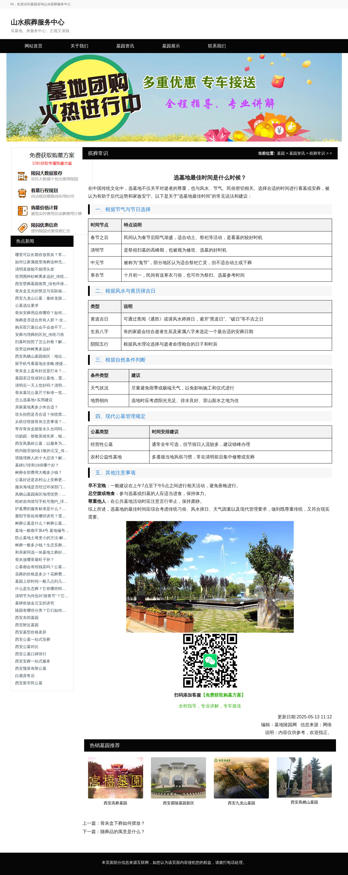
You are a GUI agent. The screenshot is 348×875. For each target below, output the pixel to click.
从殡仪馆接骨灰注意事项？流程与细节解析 (52, 421)
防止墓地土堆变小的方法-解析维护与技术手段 (55, 537)
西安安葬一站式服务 (32, 661)
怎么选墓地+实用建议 (34, 400)
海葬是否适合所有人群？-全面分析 (45, 320)
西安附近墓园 (27, 625)
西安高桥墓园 (115, 803)
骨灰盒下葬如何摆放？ (122, 823)
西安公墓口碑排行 (30, 654)
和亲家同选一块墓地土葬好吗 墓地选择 (49, 552)
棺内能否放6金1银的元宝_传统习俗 (45, 450)
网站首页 (33, 46)
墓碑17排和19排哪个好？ (37, 465)
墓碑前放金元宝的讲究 (34, 603)
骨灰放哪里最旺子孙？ (34, 559)
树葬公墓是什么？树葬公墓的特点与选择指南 (54, 523)
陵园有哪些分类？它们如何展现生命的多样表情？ (58, 610)
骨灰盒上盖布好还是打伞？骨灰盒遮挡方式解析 (56, 371)
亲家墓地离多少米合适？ (36, 407)
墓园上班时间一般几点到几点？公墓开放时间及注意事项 (64, 581)
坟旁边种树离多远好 (32, 349)
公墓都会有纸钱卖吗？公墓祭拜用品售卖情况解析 (58, 567)
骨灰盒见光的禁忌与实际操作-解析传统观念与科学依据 (62, 291)
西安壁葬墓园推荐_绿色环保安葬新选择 (49, 283)
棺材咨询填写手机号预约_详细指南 (45, 501)
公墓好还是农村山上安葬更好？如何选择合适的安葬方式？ (66, 479)
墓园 (281, 153)
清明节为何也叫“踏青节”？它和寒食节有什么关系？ (59, 596)
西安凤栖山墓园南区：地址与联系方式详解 (52, 356)
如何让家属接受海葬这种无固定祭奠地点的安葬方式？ (62, 262)
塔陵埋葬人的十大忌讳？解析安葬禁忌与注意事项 (58, 458)
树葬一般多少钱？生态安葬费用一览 (46, 545)
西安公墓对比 (27, 646)
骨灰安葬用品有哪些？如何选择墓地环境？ (52, 312)
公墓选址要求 (27, 305)
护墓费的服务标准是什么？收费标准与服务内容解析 (60, 508)
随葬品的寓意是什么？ (122, 831)
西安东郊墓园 (27, 617)
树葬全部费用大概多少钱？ (38, 472)
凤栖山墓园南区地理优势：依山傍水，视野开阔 (56, 494)
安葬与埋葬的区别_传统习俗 (39, 334)
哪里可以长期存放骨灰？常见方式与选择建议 (54, 254)
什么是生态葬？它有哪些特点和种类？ (48, 588)
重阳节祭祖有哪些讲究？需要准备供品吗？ (52, 516)
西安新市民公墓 (28, 683)
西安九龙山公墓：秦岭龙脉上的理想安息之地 (54, 298)
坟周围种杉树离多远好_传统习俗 (43, 276)
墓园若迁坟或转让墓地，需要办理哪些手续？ (54, 378)
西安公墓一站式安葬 (32, 639)
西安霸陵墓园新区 (178, 803)
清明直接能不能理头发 (34, 269)
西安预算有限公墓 (30, 668)
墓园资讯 (297, 153)
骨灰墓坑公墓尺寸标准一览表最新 (44, 392)
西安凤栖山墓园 (304, 802)
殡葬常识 (317, 153)
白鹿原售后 (25, 675)
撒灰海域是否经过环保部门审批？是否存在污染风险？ (62, 487)
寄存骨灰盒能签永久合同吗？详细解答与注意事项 (58, 429)
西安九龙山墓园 (241, 803)
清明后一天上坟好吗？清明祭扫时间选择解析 (54, 385)
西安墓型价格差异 (30, 632)
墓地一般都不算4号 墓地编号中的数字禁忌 (52, 530)
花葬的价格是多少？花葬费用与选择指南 (50, 574)
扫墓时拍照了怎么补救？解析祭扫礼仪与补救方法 (58, 342)
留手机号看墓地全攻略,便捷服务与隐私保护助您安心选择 (64, 363)
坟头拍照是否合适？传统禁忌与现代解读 (50, 414)
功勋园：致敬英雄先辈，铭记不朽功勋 (48, 436)
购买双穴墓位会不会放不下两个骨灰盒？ (50, 327)
